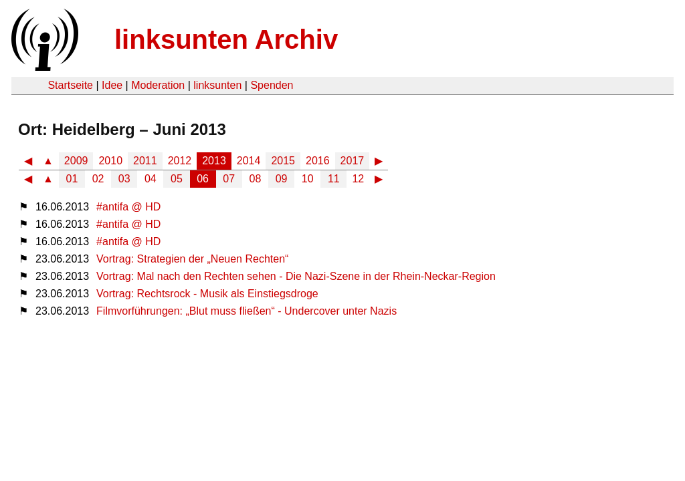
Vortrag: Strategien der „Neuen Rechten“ (192, 259)
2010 (110, 160)
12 (358, 178)
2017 (352, 160)
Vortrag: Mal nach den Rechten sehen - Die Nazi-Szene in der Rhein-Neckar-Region (296, 276)
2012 (180, 160)
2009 (76, 160)
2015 (283, 160)
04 (150, 178)
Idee (112, 85)
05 (177, 178)
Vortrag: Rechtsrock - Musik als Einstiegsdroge (207, 293)
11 (334, 178)
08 (256, 178)
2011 (145, 160)
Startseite (70, 85)
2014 (249, 160)
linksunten (217, 85)
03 (124, 178)
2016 (318, 160)
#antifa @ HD (128, 206)
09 (282, 178)
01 (72, 178)
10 (308, 178)
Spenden (271, 85)
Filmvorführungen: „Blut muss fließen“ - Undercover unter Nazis (246, 311)
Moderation (158, 85)
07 (229, 178)
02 (98, 178)
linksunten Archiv (226, 39)
